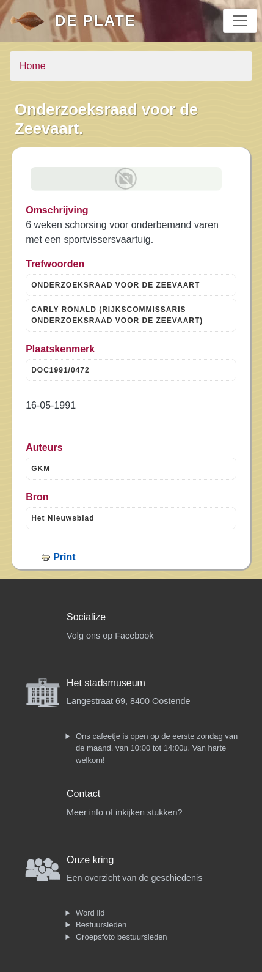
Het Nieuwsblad (62, 518)
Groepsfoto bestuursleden (121, 936)
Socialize (86, 617)
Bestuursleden (101, 924)
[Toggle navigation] (240, 21)
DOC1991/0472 (60, 370)
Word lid (90, 913)
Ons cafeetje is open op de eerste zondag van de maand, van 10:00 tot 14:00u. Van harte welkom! (157, 748)
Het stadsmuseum (106, 683)
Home (33, 66)
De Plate (95, 20)
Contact (83, 793)
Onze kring (90, 860)
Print (64, 557)
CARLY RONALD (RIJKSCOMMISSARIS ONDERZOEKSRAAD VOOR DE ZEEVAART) (117, 315)
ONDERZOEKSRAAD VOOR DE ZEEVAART (115, 285)
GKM (40, 468)
